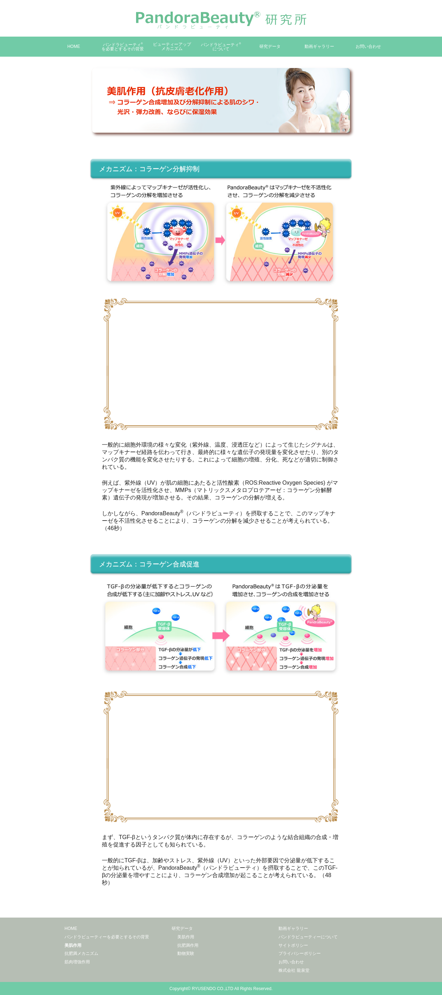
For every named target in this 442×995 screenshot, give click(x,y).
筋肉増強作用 (77, 961)
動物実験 (185, 953)
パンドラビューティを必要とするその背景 (123, 47)
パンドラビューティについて (221, 47)
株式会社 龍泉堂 (293, 970)
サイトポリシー (293, 945)
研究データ (270, 46)
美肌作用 (73, 945)
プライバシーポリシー (299, 953)
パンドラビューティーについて (308, 936)
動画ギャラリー (319, 46)
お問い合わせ (368, 46)
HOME (73, 46)
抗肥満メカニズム (81, 953)
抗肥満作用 (187, 945)
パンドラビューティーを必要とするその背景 (107, 936)
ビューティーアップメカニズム (172, 46)
